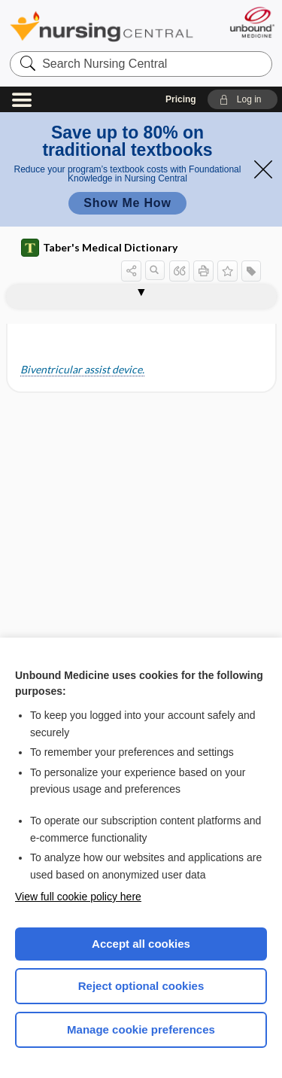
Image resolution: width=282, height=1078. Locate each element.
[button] (242, 99)
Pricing (180, 99)
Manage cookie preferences (141, 1029)
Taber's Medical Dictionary (99, 248)
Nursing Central (101, 26)
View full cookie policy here (78, 897)
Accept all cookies (141, 943)
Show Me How (127, 202)
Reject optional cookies (141, 985)
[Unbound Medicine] (251, 22)
